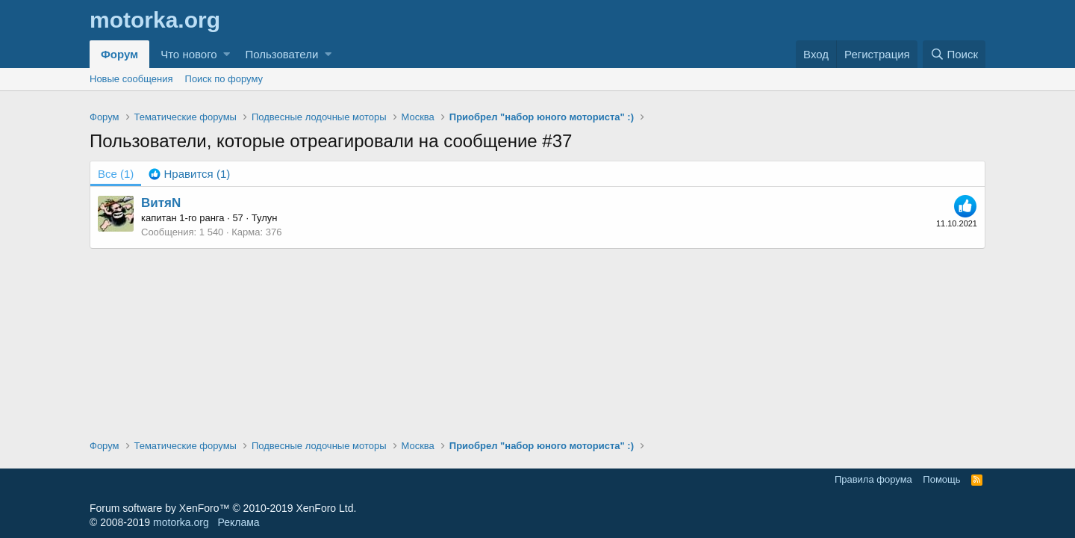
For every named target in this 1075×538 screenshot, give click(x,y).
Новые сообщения (131, 78)
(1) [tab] (116, 173)
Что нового (188, 54)
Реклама (238, 522)
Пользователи (281, 54)
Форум (119, 54)
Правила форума (873, 479)
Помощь (941, 479)
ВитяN (161, 203)
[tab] (189, 173)
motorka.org (181, 522)
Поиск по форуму (224, 78)
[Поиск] (954, 54)
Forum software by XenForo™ (223, 508)
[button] (226, 54)
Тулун (265, 217)
